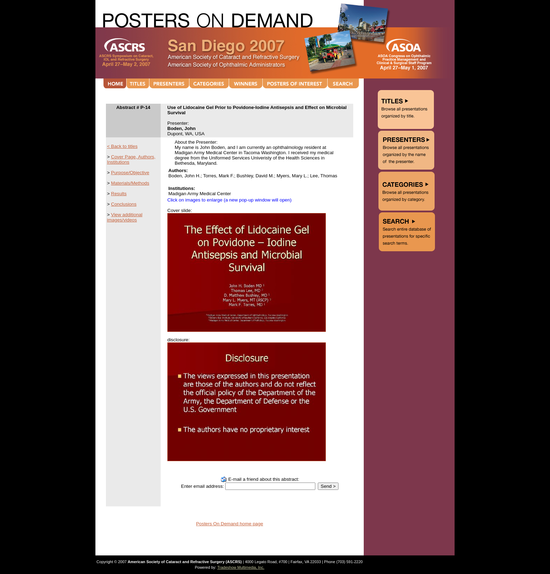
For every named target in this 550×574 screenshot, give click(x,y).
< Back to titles (122, 146)
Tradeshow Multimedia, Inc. (240, 567)
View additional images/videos (124, 217)
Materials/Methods (130, 183)
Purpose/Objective (130, 172)
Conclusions (124, 204)
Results (119, 193)
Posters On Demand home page (229, 523)
